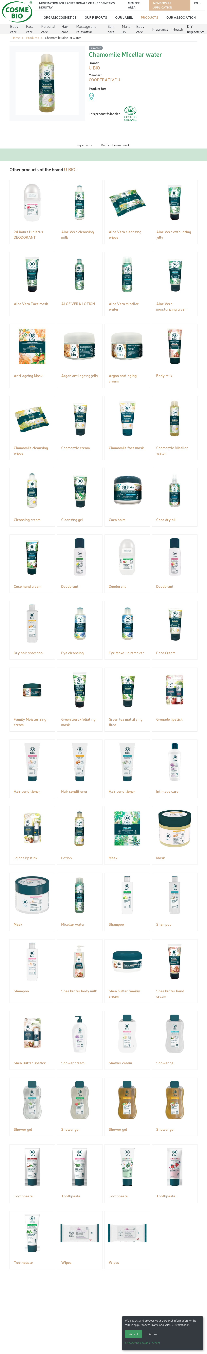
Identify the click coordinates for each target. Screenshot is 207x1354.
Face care (30, 29)
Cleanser (96, 47)
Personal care (48, 29)
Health (177, 28)
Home (16, 37)
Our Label (124, 17)
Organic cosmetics (60, 17)
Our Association (181, 17)
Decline (152, 1334)
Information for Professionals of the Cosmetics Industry (76, 5)
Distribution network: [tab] (115, 145)
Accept (133, 1334)
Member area (134, 5)
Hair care (64, 29)
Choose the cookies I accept (142, 1342)
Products (149, 17)
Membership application (162, 5)
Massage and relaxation (86, 29)
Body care (14, 29)
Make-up (127, 29)
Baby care (140, 29)
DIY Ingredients (196, 29)
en (196, 3)
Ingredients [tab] (84, 145)
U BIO (69, 169)
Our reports (96, 17)
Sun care (111, 29)
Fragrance (160, 28)
